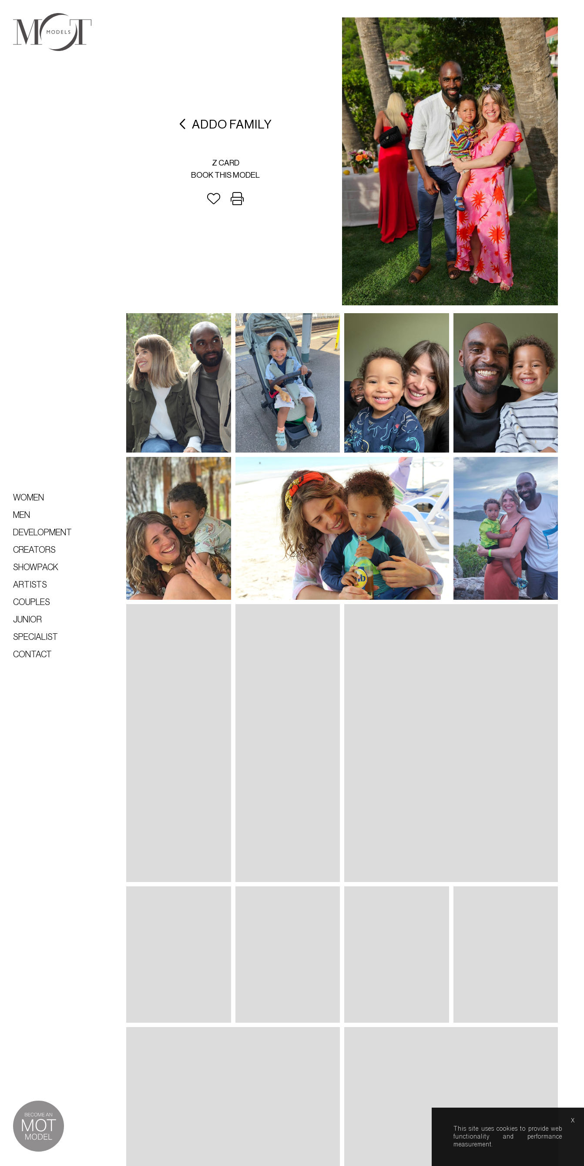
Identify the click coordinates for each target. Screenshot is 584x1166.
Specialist (35, 637)
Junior (27, 619)
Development (42, 532)
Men (21, 515)
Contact (32, 654)
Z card (225, 163)
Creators (34, 550)
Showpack (35, 567)
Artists (30, 585)
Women (28, 497)
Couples (31, 602)
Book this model (225, 175)
